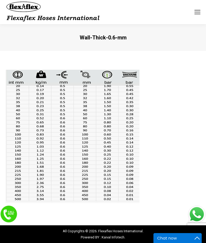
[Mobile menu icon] (197, 12)
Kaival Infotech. (113, 237)
